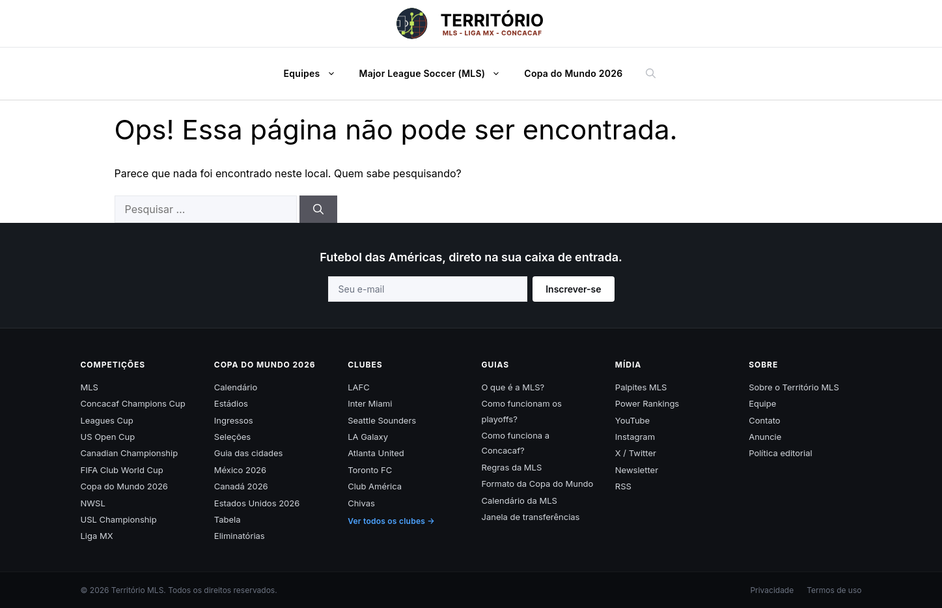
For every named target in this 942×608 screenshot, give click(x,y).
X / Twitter (635, 453)
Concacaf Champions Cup (133, 403)
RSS (623, 486)
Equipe (762, 403)
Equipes (316, 73)
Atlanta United (376, 453)
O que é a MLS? (512, 387)
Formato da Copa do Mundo (537, 483)
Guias (495, 364)
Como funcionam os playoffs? (521, 411)
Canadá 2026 (241, 486)
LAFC (359, 387)
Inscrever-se (573, 289)
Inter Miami (370, 403)
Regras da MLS (511, 467)
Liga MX (97, 535)
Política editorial (780, 453)
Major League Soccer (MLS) (436, 73)
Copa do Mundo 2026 (573, 73)
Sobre (763, 364)
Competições (113, 364)
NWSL (93, 503)
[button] (334, 73)
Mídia (628, 364)
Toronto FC (370, 470)
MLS (89, 387)
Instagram (635, 436)
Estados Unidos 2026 (256, 503)
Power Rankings (647, 403)
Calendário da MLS (519, 500)
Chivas (361, 503)
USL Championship (119, 519)
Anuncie (765, 436)
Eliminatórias (239, 535)
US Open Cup (108, 436)
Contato (765, 420)
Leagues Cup (107, 420)
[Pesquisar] (318, 209)
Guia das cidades (248, 453)
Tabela (227, 519)
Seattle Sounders (382, 420)
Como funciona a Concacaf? (515, 443)
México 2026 (240, 470)
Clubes (365, 364)
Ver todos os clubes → (391, 521)
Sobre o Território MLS (794, 387)
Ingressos (233, 420)
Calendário (235, 387)
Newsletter (636, 470)
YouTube (632, 420)
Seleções (232, 436)
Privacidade (772, 590)
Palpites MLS (641, 387)
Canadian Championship (129, 453)
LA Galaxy (368, 436)
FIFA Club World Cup (122, 470)
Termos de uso (834, 590)
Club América (375, 486)
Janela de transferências (530, 517)
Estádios (231, 403)
